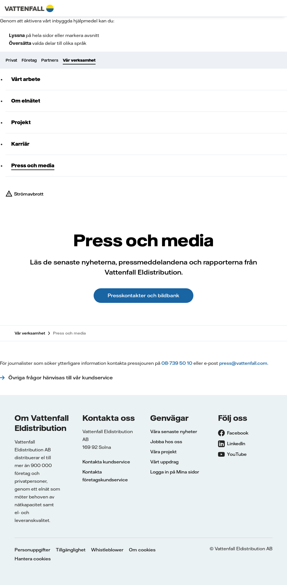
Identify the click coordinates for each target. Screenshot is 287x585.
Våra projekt (163, 451)
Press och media (32, 165)
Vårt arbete (25, 79)
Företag (29, 60)
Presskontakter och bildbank (143, 295)
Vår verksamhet (79, 60)
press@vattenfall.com (243, 363)
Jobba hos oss (166, 441)
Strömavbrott (28, 194)
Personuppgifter (32, 549)
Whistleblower (107, 549)
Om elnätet (25, 100)
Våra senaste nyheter (173, 431)
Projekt (21, 122)
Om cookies (142, 549)
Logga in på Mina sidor (174, 472)
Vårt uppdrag (164, 462)
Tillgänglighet (70, 549)
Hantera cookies (33, 558)
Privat (11, 60)
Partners (49, 60)
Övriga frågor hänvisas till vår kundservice (61, 377)
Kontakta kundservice (106, 462)
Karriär (20, 144)
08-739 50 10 (176, 363)
